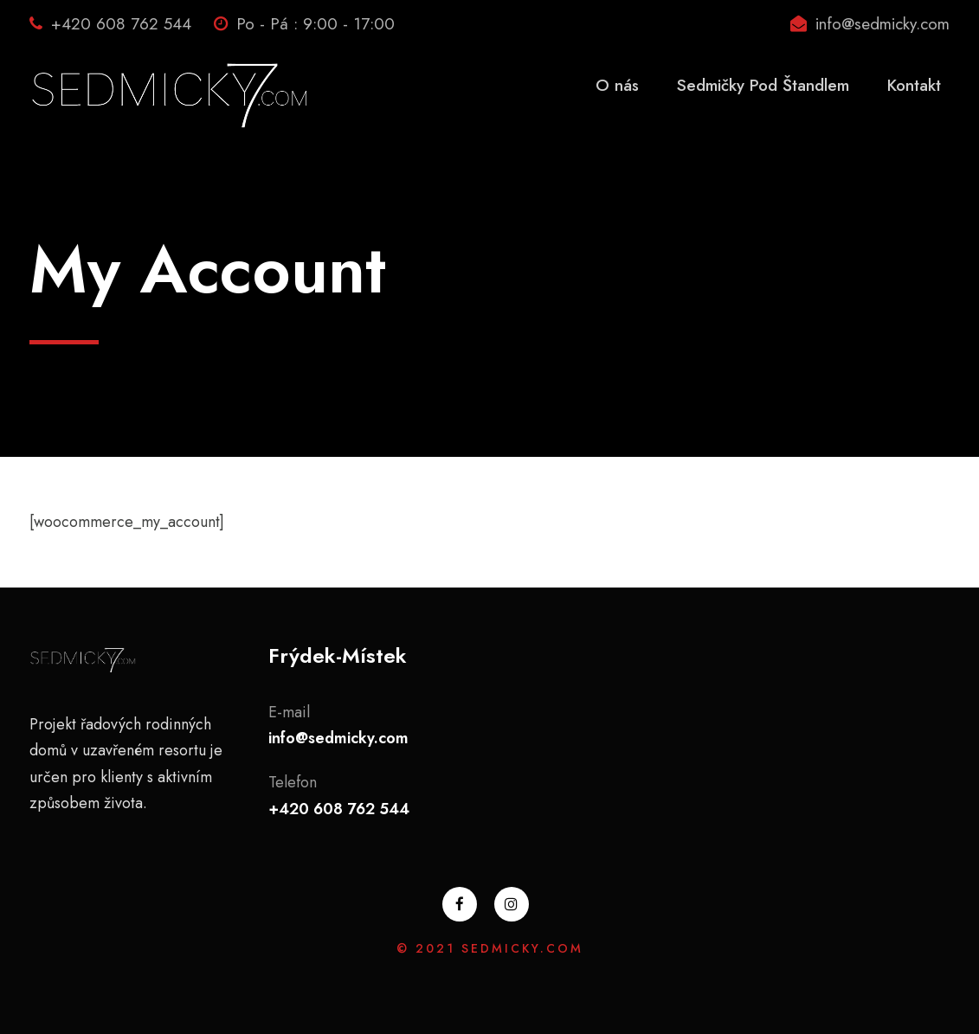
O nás (617, 85)
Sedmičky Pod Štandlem (763, 85)
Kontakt (914, 85)
